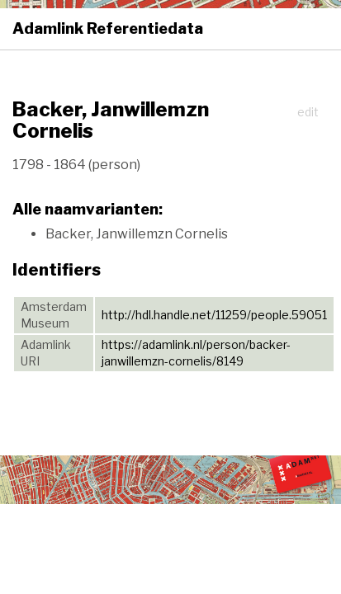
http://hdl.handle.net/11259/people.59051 (214, 315)
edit (308, 112)
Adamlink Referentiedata (107, 28)
